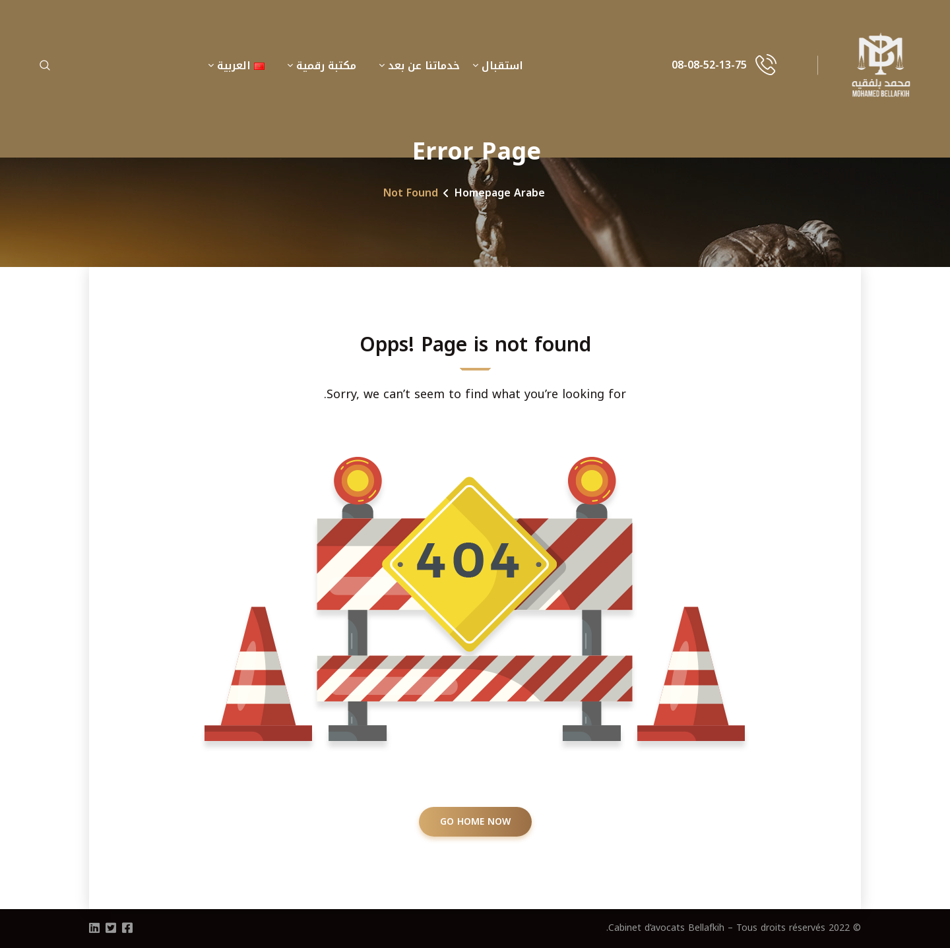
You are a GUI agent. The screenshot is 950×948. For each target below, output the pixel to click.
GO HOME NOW (475, 822)
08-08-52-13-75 (709, 65)
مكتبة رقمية (326, 65)
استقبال (502, 65)
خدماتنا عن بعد (424, 65)
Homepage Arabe (500, 193)
